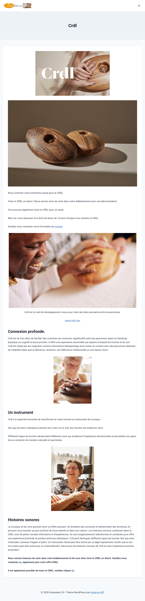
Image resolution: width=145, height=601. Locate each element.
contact (59, 226)
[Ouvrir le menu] (139, 5)
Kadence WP (97, 592)
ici (20, 562)
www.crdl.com (72, 320)
